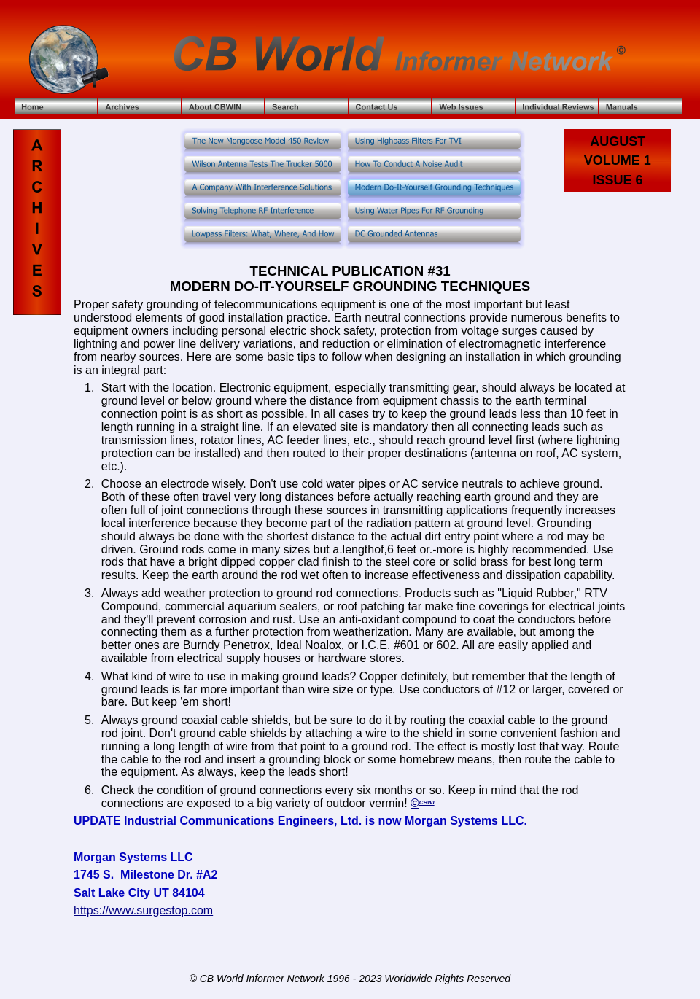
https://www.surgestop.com (143, 910)
